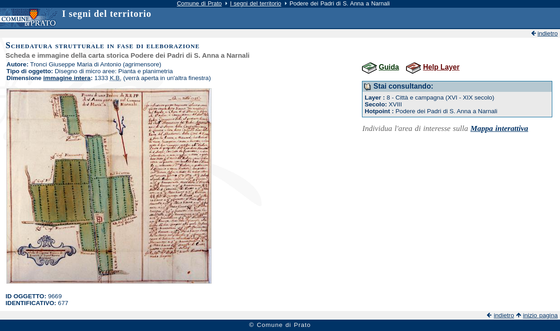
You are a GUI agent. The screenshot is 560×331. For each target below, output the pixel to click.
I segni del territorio (255, 3)
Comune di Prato (199, 3)
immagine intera (66, 78)
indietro (547, 33)
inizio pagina (540, 315)
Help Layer (441, 67)
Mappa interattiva (499, 128)
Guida (389, 67)
